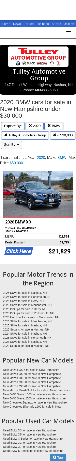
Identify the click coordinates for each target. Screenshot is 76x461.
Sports (57, 24)
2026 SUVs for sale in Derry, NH (23, 301)
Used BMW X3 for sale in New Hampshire (29, 430)
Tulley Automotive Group (25, 135)
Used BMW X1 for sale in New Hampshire (29, 442)
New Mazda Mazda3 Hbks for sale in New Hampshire (36, 390)
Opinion (69, 24)
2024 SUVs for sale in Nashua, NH (25, 333)
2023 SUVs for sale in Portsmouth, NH (27, 337)
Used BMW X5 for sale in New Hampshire (29, 434)
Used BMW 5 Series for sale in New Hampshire (33, 450)
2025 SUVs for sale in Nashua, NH (25, 325)
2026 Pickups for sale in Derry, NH (24, 309)
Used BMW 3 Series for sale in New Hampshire (33, 438)
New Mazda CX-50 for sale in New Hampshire (32, 374)
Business (43, 24)
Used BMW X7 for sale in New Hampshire (29, 446)
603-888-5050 (46, 90)
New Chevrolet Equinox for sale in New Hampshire (35, 402)
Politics (29, 24)
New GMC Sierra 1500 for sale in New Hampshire (34, 394)
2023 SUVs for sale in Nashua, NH (25, 341)
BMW (53, 126)
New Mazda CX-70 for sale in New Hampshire (32, 386)
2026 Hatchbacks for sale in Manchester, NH (31, 317)
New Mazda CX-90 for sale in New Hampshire (32, 382)
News (17, 24)
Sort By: (11, 145)
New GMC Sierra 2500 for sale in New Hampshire (34, 398)
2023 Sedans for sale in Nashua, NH (26, 345)
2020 (35, 126)
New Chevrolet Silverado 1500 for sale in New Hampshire (32, 407)
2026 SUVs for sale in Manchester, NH (27, 305)
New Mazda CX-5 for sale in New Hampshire (31, 369)
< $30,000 (63, 135)
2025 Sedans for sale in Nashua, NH (26, 329)
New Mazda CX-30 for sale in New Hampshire (32, 378)
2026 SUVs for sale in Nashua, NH (25, 292)
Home (6, 24)
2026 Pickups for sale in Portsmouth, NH (28, 313)
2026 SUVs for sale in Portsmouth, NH (27, 296)
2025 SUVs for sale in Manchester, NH (27, 321)
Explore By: (13, 126)
